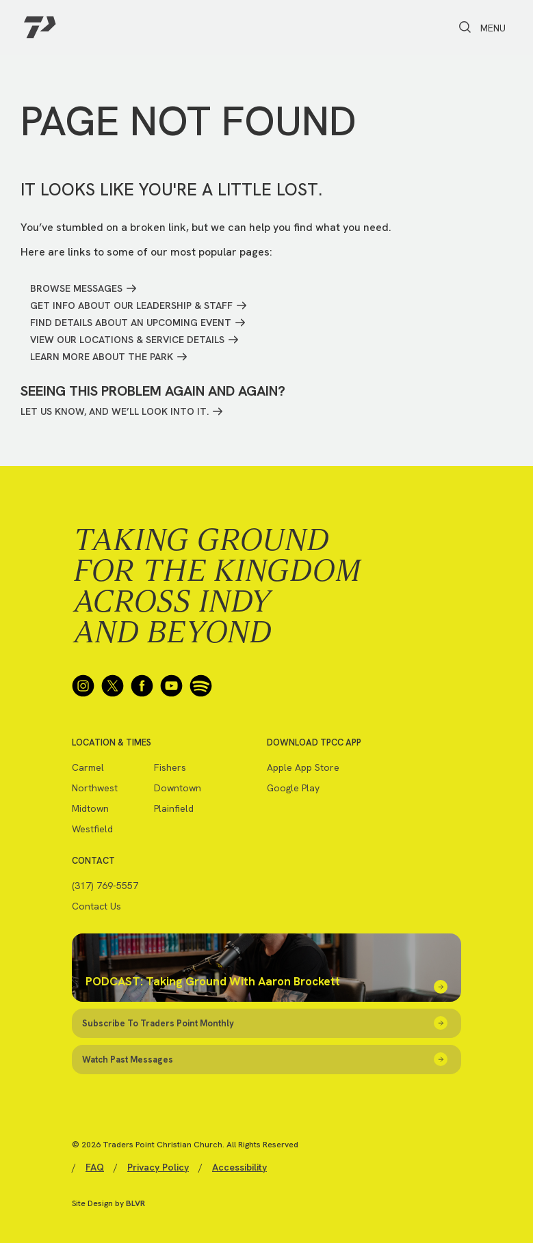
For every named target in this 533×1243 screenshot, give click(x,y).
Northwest (95, 788)
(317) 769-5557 (105, 885)
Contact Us (96, 906)
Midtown (90, 808)
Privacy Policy (158, 1167)
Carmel (88, 767)
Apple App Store (303, 767)
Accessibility (239, 1167)
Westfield (92, 829)
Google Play (293, 788)
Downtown (177, 788)
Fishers (170, 767)
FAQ (95, 1167)
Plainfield (174, 808)
